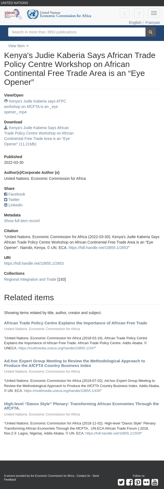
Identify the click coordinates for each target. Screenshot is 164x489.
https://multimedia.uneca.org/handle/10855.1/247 (56, 348)
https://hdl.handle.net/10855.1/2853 (98, 247)
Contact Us (83, 475)
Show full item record (22, 221)
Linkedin (13, 205)
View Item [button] (18, 46)
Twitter (12, 199)
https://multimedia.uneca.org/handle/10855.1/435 (62, 391)
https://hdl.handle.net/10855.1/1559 (113, 433)
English (135, 22)
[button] (139, 13)
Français (152, 22)
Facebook (14, 194)
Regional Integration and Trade (30, 279)
